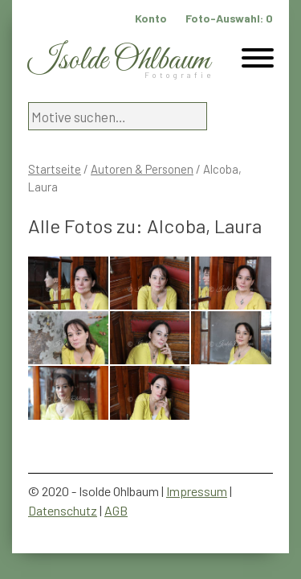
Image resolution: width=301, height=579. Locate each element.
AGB (116, 510)
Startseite (54, 169)
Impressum (196, 491)
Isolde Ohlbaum (118, 60)
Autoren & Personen (142, 169)
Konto (151, 18)
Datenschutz (62, 510)
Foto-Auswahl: (229, 18)
